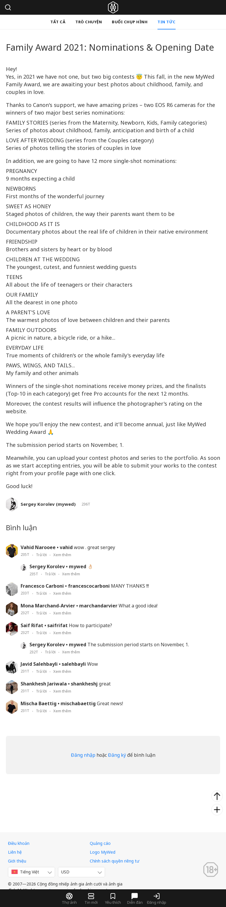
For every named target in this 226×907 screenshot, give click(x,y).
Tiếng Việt (25, 872)
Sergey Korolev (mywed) (48, 504)
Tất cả (57, 21)
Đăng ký (117, 755)
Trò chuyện (88, 21)
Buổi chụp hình (129, 21)
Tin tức (166, 21)
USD (65, 872)
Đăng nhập (83, 755)
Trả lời (41, 554)
